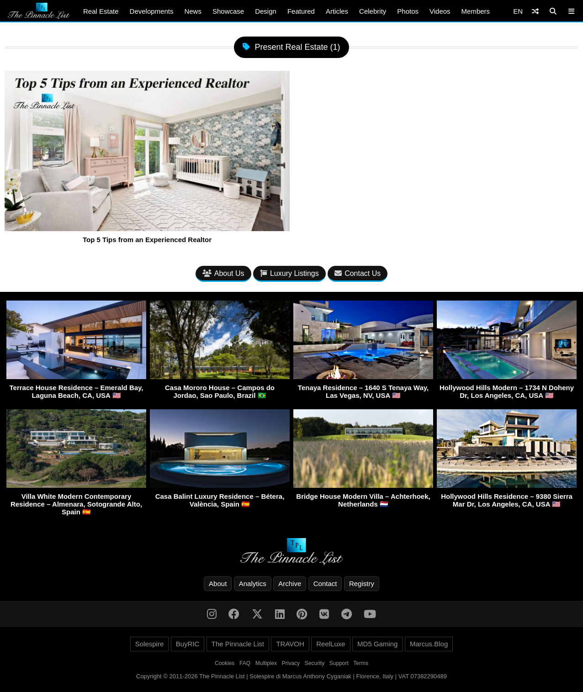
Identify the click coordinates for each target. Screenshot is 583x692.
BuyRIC (188, 644)
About (218, 583)
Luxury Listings (289, 273)
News (192, 11)
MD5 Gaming (377, 644)
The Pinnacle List (238, 644)
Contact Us (357, 273)
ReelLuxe (330, 644)
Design (265, 11)
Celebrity (372, 11)
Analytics (252, 583)
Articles (337, 11)
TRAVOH (290, 644)
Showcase (228, 11)
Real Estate (101, 11)
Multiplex (266, 663)
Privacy (291, 663)
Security (314, 663)
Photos (408, 11)
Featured (301, 11)
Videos (439, 11)
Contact (325, 583)
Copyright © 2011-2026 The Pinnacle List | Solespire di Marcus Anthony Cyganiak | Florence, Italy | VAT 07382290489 (291, 676)
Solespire (149, 644)
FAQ (244, 663)
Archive (289, 583)
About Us (223, 273)
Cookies (224, 663)
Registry (361, 583)
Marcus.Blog (429, 644)
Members (475, 11)
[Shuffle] (535, 11)
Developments (152, 11)
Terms (360, 663)
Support (339, 663)
